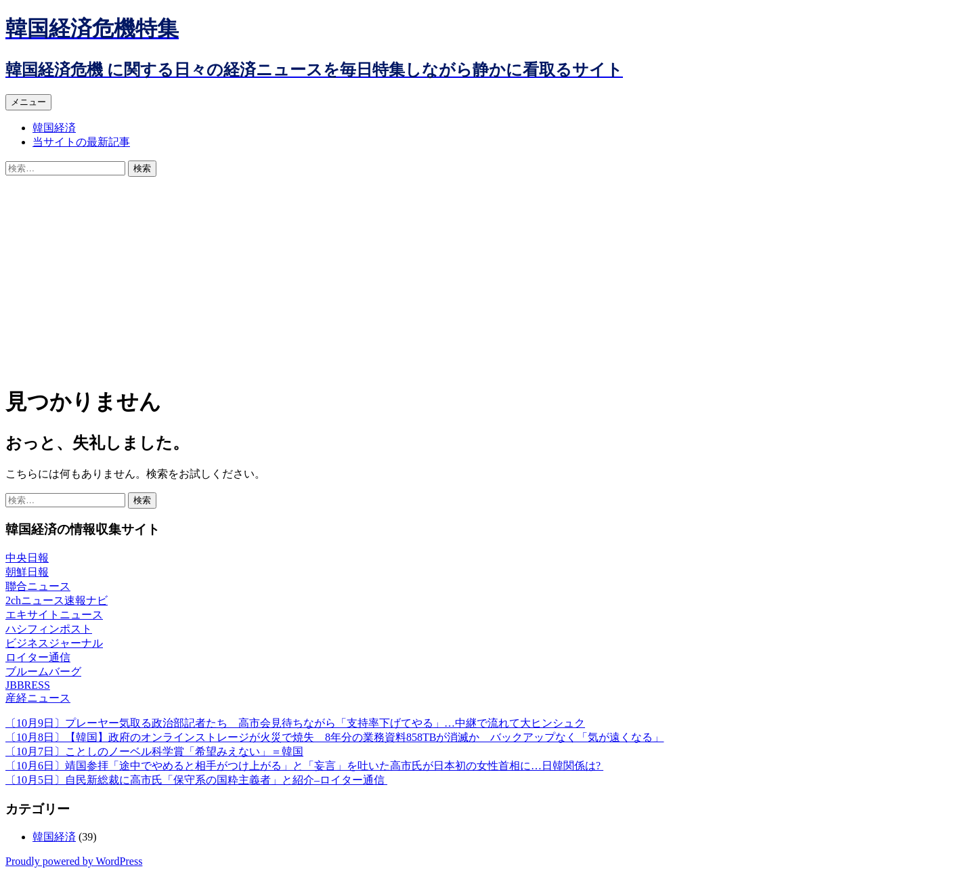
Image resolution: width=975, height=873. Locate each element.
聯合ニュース (37, 586)
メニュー (28, 102)
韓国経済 (54, 127)
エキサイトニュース (54, 614)
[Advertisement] (487, 278)
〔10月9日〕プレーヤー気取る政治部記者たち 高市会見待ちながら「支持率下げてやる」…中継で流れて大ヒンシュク (295, 723)
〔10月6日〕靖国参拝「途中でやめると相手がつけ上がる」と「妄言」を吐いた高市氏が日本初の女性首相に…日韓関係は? (304, 765)
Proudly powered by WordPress (73, 861)
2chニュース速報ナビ (56, 600)
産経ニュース (37, 698)
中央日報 (27, 557)
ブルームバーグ (43, 671)
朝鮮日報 (27, 572)
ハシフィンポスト (48, 629)
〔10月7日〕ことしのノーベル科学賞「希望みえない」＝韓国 (154, 751)
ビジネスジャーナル (54, 643)
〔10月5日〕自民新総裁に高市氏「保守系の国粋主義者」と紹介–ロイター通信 (196, 780)
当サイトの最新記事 (81, 142)
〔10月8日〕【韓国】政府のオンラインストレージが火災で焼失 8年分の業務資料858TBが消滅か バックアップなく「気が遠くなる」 (334, 737)
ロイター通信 (37, 657)
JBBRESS (27, 685)
